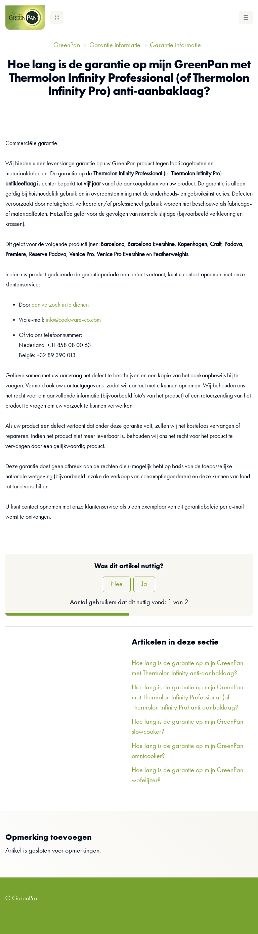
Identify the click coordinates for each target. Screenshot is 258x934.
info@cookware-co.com (73, 320)
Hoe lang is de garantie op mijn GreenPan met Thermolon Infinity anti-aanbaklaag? (187, 668)
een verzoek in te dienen (60, 305)
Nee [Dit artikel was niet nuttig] (117, 584)
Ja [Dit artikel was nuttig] (144, 584)
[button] (56, 17)
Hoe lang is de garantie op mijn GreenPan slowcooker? (187, 727)
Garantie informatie (114, 45)
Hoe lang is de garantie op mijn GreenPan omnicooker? (187, 751)
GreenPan (66, 45)
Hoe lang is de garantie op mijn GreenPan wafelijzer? (187, 775)
